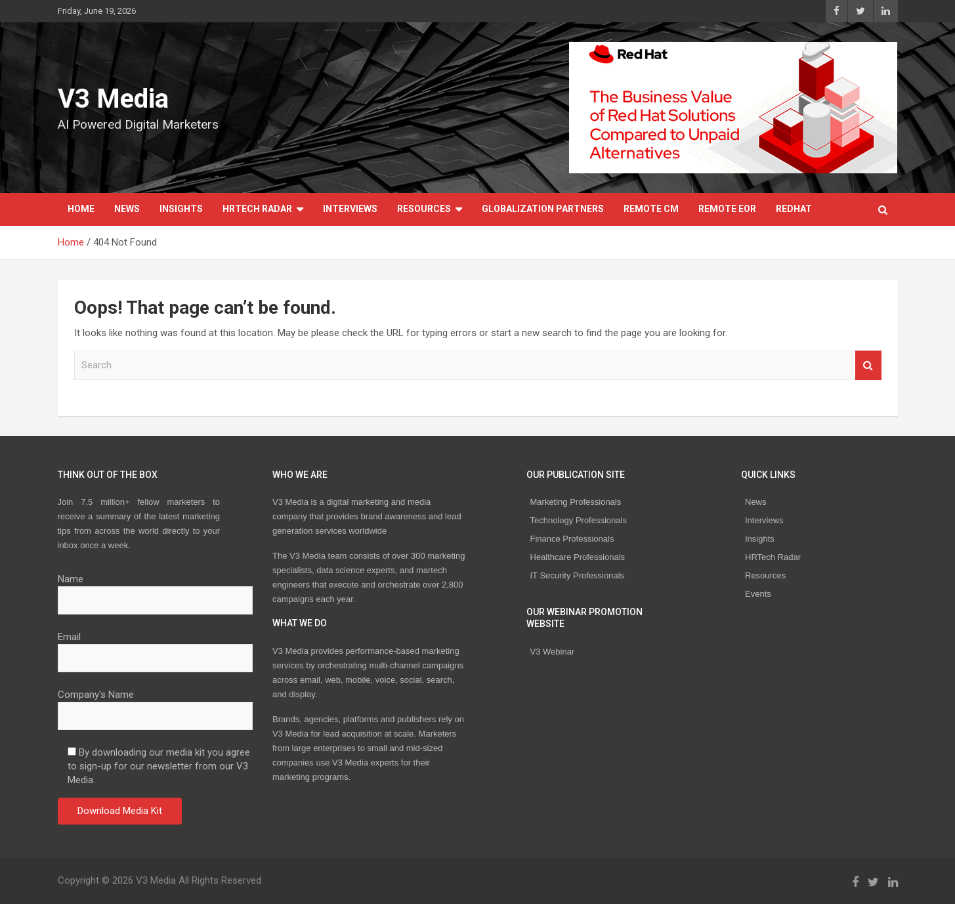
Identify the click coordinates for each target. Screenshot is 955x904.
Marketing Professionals (576, 502)
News (127, 209)
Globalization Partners (543, 209)
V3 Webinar (552, 651)
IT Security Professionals (577, 575)
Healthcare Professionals (578, 557)
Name (155, 589)
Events (758, 594)
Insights (181, 209)
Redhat (794, 209)
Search (868, 365)
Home (81, 209)
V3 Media (113, 98)
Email (155, 647)
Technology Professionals (578, 520)
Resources (424, 209)
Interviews (350, 209)
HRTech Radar (257, 209)
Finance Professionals (572, 539)
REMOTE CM (651, 209)
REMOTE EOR (727, 209)
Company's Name (155, 705)
